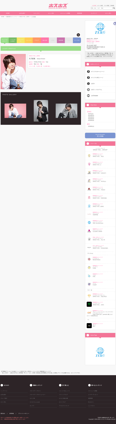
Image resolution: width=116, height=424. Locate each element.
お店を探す (22, 13)
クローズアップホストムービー (37, 394)
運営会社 (3, 413)
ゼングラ (32, 405)
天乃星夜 (33, 16)
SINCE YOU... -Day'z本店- (100, 296)
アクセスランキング (64, 405)
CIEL (94, 276)
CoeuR (94, 285)
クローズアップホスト (35, 390)
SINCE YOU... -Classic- (99, 189)
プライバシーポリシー (23, 413)
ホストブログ (62, 402)
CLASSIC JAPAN (97, 231)
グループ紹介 (4, 398)
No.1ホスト (91, 402)
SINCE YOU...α (97, 164)
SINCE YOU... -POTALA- (99, 181)
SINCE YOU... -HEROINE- (100, 198)
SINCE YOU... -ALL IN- (99, 240)
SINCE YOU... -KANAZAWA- (100, 248)
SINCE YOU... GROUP (100, 150)
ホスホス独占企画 (63, 398)
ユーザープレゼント (93, 394)
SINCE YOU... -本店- (98, 156)
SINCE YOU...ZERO (24, 16)
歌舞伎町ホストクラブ (11, 16)
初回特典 (79, 13)
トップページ (4, 390)
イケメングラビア (63, 394)
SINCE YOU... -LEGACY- (99, 173)
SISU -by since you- (98, 223)
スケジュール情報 (65, 13)
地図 (96, 48)
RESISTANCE (96, 260)
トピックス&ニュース (64, 390)
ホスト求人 (108, 13)
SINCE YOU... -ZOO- (98, 305)
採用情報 (11, 413)
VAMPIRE (95, 215)
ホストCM (51, 13)
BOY (94, 326)
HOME (8, 13)
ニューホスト (91, 405)
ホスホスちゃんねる (35, 402)
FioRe (94, 268)
